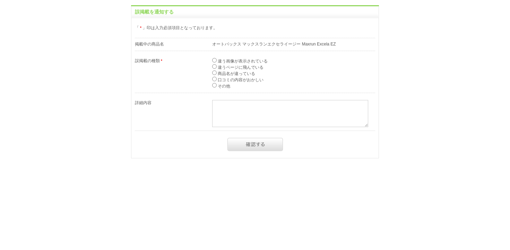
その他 (223, 86)
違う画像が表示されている (242, 61)
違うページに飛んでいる (240, 67)
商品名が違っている (236, 73)
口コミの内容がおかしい (240, 79)
